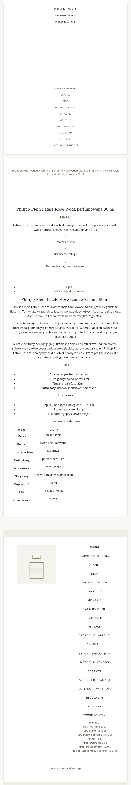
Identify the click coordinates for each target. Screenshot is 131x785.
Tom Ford (65, 132)
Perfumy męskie (65, 15)
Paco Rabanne (65, 126)
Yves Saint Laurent (65, 145)
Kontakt (95, 706)
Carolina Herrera (65, 88)
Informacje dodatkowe (69, 291)
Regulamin (94, 697)
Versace (65, 139)
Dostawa (95, 671)
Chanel (65, 94)
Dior (66, 101)
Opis (69, 287)
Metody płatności (94, 662)
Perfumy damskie (65, 9)
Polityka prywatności (94, 688)
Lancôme (65, 113)
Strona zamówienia (94, 653)
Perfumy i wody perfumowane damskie (74, 170)
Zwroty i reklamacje (94, 680)
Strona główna (20, 170)
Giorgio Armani (65, 107)
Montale (65, 120)
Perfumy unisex (65, 21)
